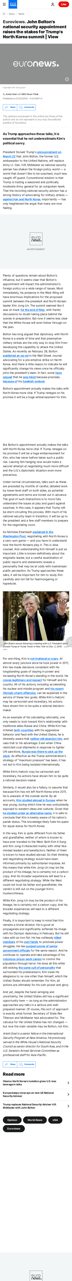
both (17, 730)
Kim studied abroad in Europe (35, 800)
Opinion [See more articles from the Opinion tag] (12, 1119)
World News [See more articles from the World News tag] (35, 1119)
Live (63, 4)
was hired (29, 377)
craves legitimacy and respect (22, 680)
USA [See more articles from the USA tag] (55, 1119)
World (21, 14)
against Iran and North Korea (21, 199)
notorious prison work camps (22, 959)
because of (10, 381)
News (12, 14)
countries (27, 730)
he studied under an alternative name (27, 813)
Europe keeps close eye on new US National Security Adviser (28, 1094)
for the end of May (33, 310)
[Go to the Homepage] (13, 4)
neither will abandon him (46, 738)
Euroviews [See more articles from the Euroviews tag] (13, 1128)
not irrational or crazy (44, 658)
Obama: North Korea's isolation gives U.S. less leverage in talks (29, 1083)
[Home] (4, 14)
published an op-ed (15, 355)
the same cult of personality (37, 967)
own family (31, 942)
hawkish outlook (33, 381)
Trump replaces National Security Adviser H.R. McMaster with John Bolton (29, 1106)
